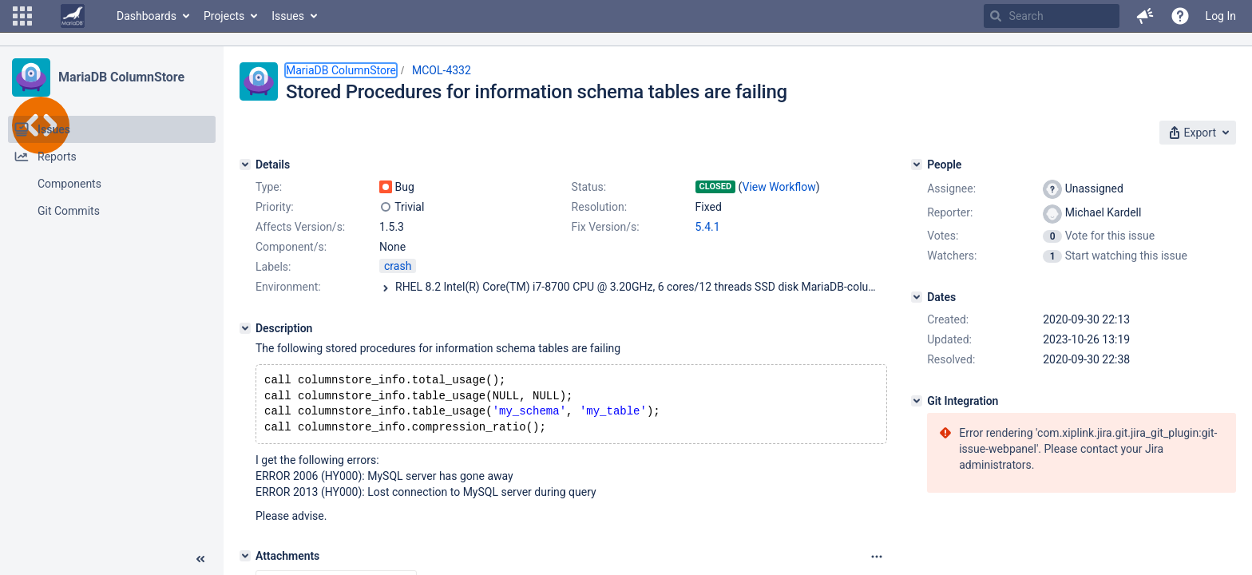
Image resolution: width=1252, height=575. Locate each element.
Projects (224, 16)
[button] (22, 16)
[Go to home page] (73, 16)
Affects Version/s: (300, 226)
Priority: (275, 206)
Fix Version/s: (606, 226)
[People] (916, 164)
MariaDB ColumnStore (121, 77)
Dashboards (146, 16)
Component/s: (291, 246)
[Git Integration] (916, 400)
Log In (1221, 16)
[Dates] (916, 297)
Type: (269, 186)
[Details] (245, 164)
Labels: (273, 266)
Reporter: (950, 212)
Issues (287, 16)
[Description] (245, 328)
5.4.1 (707, 226)
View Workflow (779, 186)
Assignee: (951, 188)
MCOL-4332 (441, 70)
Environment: (288, 286)
